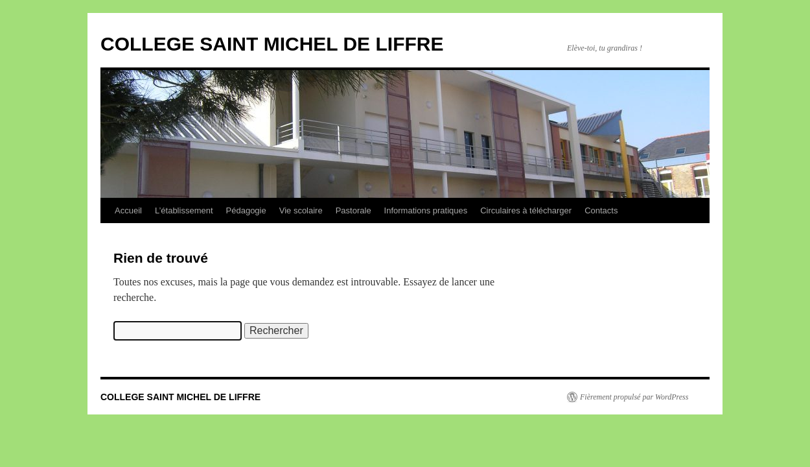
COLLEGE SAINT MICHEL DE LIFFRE (271, 43)
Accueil (128, 210)
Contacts (601, 210)
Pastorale (353, 210)
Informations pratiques (426, 210)
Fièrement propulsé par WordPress (634, 396)
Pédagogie (246, 210)
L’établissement (184, 210)
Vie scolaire (301, 210)
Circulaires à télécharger (526, 210)
